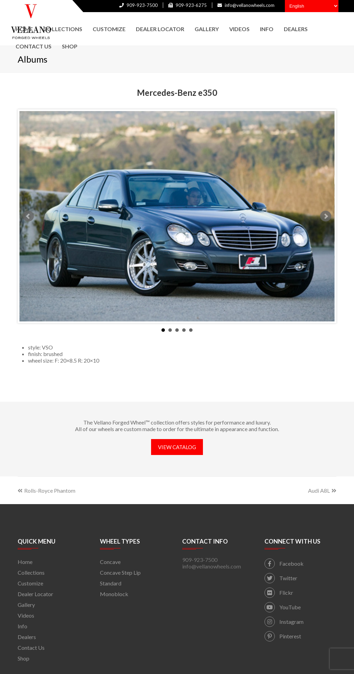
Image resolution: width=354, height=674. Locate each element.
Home (25, 561)
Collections (31, 572)
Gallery (26, 604)
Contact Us (31, 647)
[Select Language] (311, 6)
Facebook (284, 563)
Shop (23, 658)
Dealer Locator (35, 594)
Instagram (284, 621)
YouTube (282, 607)
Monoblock (114, 594)
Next (325, 216)
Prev (28, 216)
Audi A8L (322, 490)
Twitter (280, 578)
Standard (110, 583)
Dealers (27, 637)
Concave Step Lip (120, 572)
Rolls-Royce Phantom (46, 490)
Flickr (278, 592)
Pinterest (282, 636)
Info (22, 626)
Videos (26, 615)
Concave (110, 561)
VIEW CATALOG (177, 447)
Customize (30, 583)
